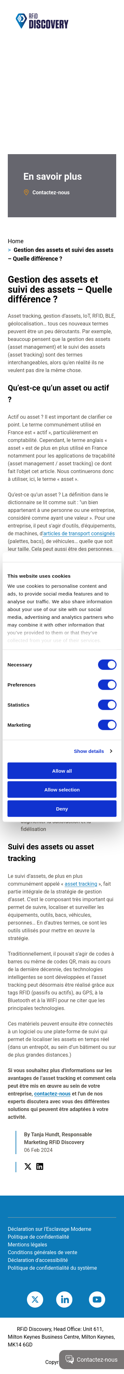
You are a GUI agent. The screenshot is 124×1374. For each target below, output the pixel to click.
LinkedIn (39, 1174)
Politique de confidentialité (38, 1237)
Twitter (28, 1174)
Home (15, 241)
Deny (62, 808)
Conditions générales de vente (42, 1252)
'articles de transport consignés (79, 533)
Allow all (62, 770)
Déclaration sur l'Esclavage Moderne (49, 1229)
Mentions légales (27, 1245)
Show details (89, 751)
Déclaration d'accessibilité (38, 1260)
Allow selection (62, 789)
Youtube (106, 1299)
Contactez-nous (50, 192)
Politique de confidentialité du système (52, 1268)
